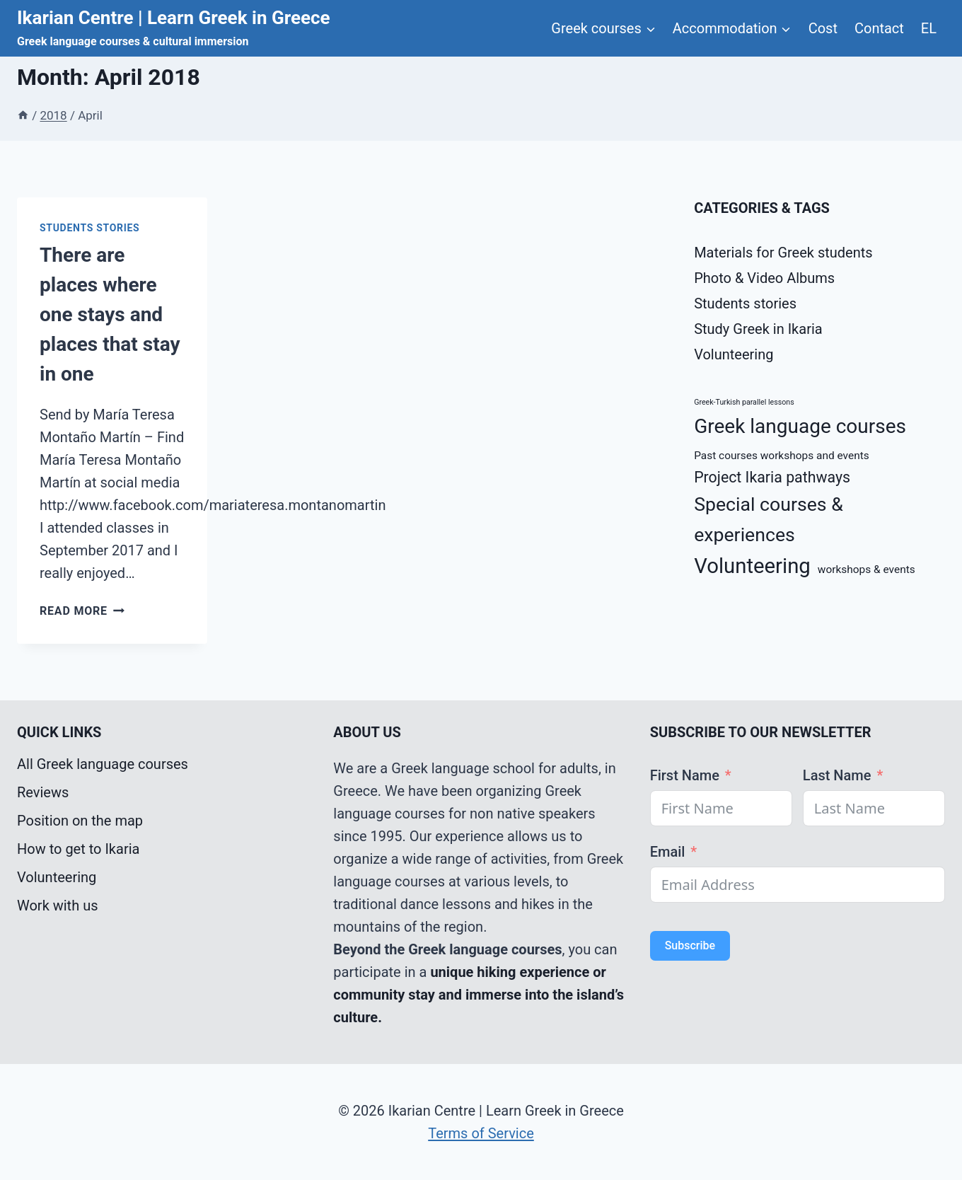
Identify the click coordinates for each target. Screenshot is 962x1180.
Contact (879, 28)
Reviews (43, 792)
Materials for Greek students (783, 252)
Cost (823, 28)
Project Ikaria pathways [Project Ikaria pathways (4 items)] (772, 477)
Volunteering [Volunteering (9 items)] (752, 566)
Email (667, 851)
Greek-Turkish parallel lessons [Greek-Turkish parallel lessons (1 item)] (744, 402)
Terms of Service (481, 1133)
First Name (684, 775)
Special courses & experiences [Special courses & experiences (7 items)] (768, 519)
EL (929, 28)
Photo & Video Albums (764, 278)
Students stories (89, 227)
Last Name (837, 775)
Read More (82, 611)
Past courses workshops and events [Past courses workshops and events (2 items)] (781, 455)
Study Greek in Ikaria (758, 328)
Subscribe (690, 945)
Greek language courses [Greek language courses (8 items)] (800, 426)
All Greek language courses (102, 764)
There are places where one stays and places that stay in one (110, 314)
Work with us (57, 905)
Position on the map (80, 820)
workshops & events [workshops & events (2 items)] (866, 569)
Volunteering (733, 354)
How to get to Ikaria (78, 848)
